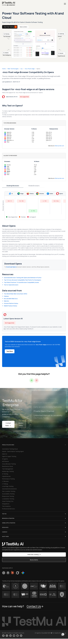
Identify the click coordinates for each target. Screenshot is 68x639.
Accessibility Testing (8, 494)
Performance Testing (8, 479)
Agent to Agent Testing (9, 456)
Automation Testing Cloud (10, 449)
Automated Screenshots (9, 489)
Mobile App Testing (8, 471)
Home (4, 69)
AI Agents (5, 459)
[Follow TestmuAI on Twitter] (7, 635)
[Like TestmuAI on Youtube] (14, 635)
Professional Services (8, 509)
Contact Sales (8, 424)
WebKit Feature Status (10, 306)
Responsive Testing (8, 496)
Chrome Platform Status (11, 303)
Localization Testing (8, 499)
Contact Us (35, 606)
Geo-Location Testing (8, 491)
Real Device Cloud (7, 466)
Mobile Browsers (34, 186)
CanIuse (6, 296)
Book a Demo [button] (34, 560)
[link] (8, 4)
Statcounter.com (59, 146)
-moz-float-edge (29, 69)
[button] (62, 634)
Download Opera (11, 267)
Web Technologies (13, 69)
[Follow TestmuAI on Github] (17, 635)
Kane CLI (4, 454)
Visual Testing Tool (7, 501)
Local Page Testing (7, 486)
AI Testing (5, 474)
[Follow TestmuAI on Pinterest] (21, 635)
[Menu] (65, 4)
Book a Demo (23, 27)
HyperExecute (6, 476)
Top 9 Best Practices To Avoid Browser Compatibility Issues (21, 282)
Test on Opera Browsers (11, 285)
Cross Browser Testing (9, 464)
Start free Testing (10, 27)
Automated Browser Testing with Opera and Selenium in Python (22, 277)
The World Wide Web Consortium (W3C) (15, 294)
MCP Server (5, 461)
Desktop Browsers (13, 186)
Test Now (9, 351)
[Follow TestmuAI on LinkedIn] (10, 635)
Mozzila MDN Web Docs (11, 298)
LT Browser (5, 481)
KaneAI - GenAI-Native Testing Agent (13, 451)
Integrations (5, 504)
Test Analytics (6, 506)
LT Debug (5, 484)
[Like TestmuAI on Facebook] (3, 635)
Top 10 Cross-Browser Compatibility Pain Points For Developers (22, 280)
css (21, 69)
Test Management (7, 469)
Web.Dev (6, 301)
